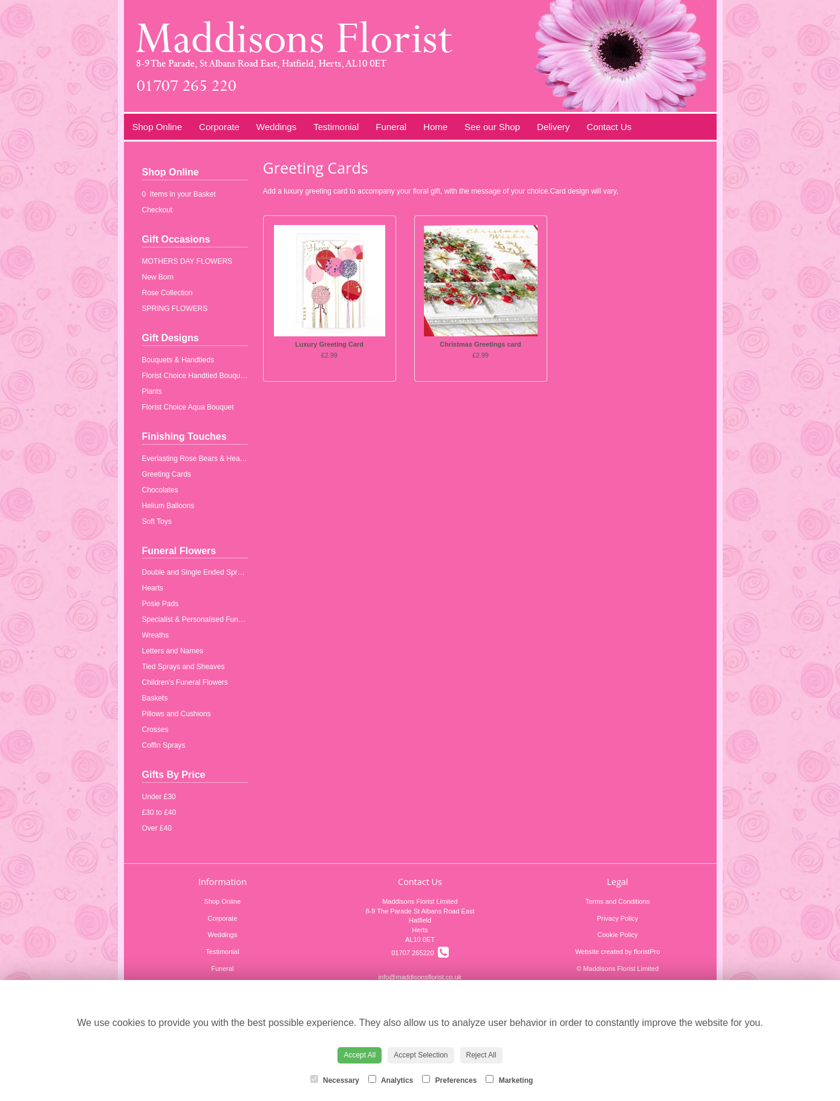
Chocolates (160, 490)
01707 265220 (419, 952)
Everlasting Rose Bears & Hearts (195, 458)
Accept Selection (421, 1055)
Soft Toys (157, 521)
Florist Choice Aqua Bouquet (188, 407)
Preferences (449, 1080)
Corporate (219, 127)
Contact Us (609, 127)
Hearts (152, 588)
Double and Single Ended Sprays (195, 572)
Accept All (359, 1055)
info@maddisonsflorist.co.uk (420, 977)
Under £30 (159, 796)
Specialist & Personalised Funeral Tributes (210, 619)
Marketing (509, 1080)
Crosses (155, 729)
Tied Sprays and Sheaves (183, 666)
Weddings (276, 127)
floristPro (647, 951)
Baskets (155, 698)
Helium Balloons (168, 505)
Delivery (553, 127)
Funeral (391, 127)
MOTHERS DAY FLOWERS (187, 261)
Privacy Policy (617, 918)
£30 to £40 (159, 812)
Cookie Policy (617, 934)
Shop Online (157, 127)
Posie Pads (160, 604)
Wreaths (155, 635)
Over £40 (157, 828)
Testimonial (336, 127)
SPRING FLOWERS (175, 308)
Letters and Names (172, 651)
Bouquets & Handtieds (178, 360)
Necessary (334, 1080)
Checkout (157, 210)
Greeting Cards (166, 474)
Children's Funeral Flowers (185, 682)
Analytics (390, 1080)
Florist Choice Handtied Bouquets (196, 375)
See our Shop (492, 127)
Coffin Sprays (164, 745)
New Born (158, 277)
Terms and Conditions (617, 901)
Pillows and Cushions (176, 714)
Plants (152, 391)
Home (435, 127)
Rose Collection (167, 293)
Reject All (481, 1055)
